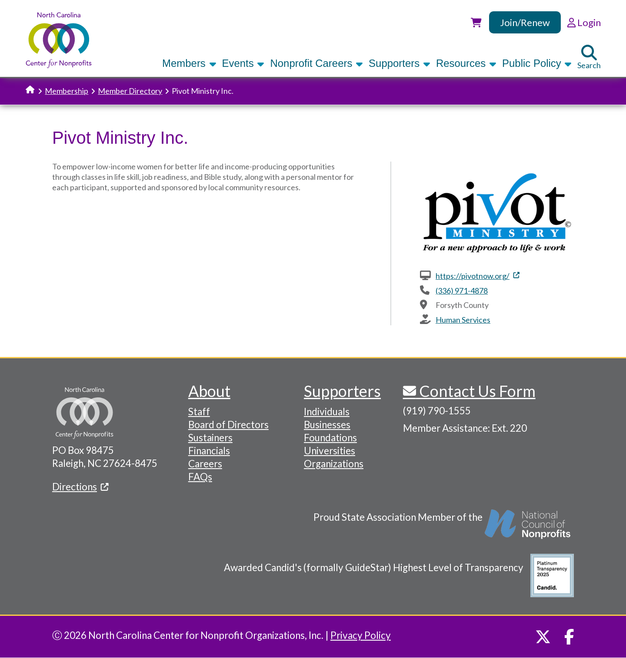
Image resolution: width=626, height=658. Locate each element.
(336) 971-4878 (462, 290)
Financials (209, 450)
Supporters (399, 63)
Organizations (333, 464)
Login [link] (584, 22)
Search (589, 57)
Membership (66, 91)
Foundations (330, 437)
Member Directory (130, 91)
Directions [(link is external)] (80, 487)
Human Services (463, 319)
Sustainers (210, 437)
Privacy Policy (360, 635)
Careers (205, 464)
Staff (199, 411)
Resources (466, 63)
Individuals (327, 411)
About (209, 390)
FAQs (200, 477)
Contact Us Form (476, 390)
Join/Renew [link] (525, 22)
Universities (329, 450)
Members (189, 63)
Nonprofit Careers (316, 63)
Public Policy (537, 63)
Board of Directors (228, 424)
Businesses (327, 424)
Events (243, 63)
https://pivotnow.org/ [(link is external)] (477, 276)
